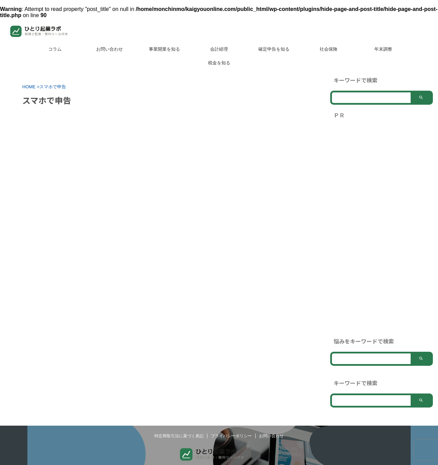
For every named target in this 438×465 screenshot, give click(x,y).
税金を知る (219, 62)
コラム (55, 49)
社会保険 (328, 49)
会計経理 (219, 49)
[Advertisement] (381, 228)
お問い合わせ (109, 49)
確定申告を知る (273, 49)
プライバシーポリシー (231, 446)
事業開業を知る (164, 49)
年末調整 (383, 49)
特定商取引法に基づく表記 (179, 446)
